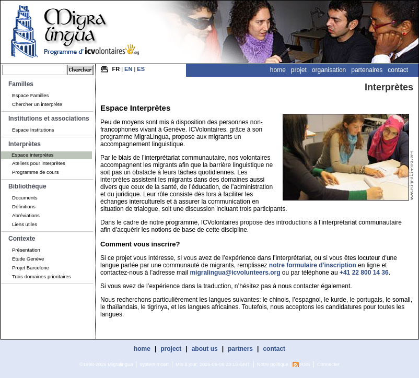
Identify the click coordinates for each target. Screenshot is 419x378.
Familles (20, 84)
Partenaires (366, 70)
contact (274, 348)
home (142, 348)
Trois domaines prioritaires (41, 276)
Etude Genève (28, 259)
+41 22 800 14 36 (364, 272)
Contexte (21, 238)
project (170, 348)
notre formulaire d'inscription (312, 265)
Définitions (24, 206)
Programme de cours (35, 172)
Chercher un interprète (37, 104)
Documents (25, 197)
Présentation (26, 250)
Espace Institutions (33, 130)
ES (141, 69)
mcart (163, 364)
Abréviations (26, 215)
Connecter (328, 364)
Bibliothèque (27, 186)
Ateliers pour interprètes (38, 163)
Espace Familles (30, 95)
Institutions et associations (48, 118)
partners (240, 348)
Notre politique (272, 364)
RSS (305, 364)
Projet (299, 70)
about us (205, 348)
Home (278, 70)
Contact (398, 70)
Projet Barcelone (30, 267)
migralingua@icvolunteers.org (235, 272)
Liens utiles (24, 224)
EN (128, 69)
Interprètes (24, 144)
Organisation (329, 70)
